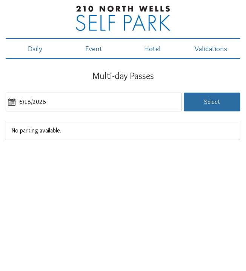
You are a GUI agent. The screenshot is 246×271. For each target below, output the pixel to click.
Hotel (152, 48)
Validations (211, 48)
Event (93, 48)
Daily (35, 48)
